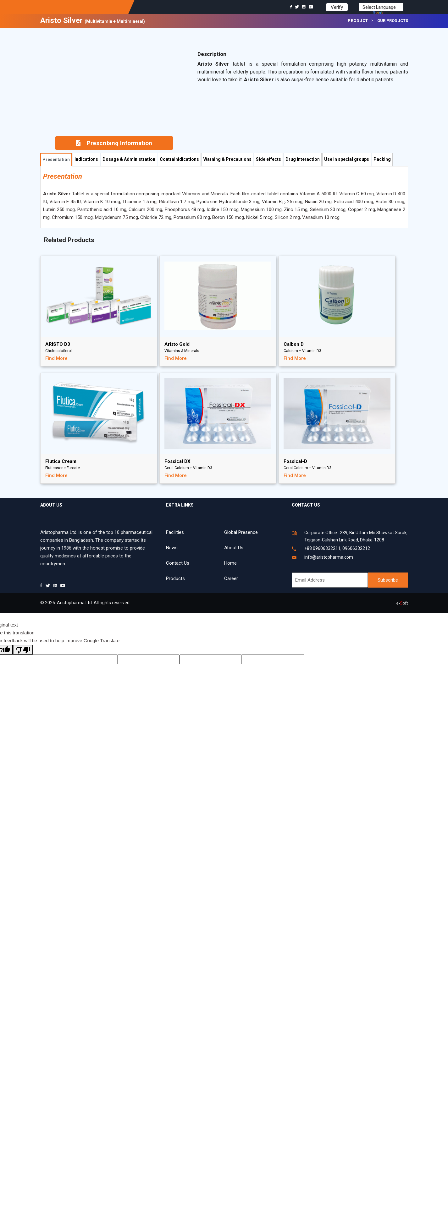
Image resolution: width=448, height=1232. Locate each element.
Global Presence (241, 532)
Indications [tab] (86, 159)
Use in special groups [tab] (346, 159)
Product (358, 20)
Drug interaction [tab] (302, 159)
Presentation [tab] (56, 159)
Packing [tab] (382, 159)
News (172, 548)
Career (231, 578)
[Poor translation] (23, 649)
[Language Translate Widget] (381, 7)
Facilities (175, 532)
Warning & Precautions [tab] (227, 159)
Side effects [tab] (268, 159)
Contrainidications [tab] (179, 159)
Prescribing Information (114, 143)
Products (175, 578)
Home (230, 563)
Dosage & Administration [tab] (128, 159)
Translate (388, 13)
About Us (233, 548)
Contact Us (177, 563)
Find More (56, 358)
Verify (337, 7)
